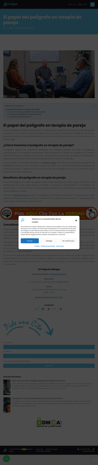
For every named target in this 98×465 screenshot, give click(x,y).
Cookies (37, 246)
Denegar (49, 241)
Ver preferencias (68, 241)
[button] (76, 220)
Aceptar (30, 241)
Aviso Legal (60, 246)
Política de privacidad (48, 246)
